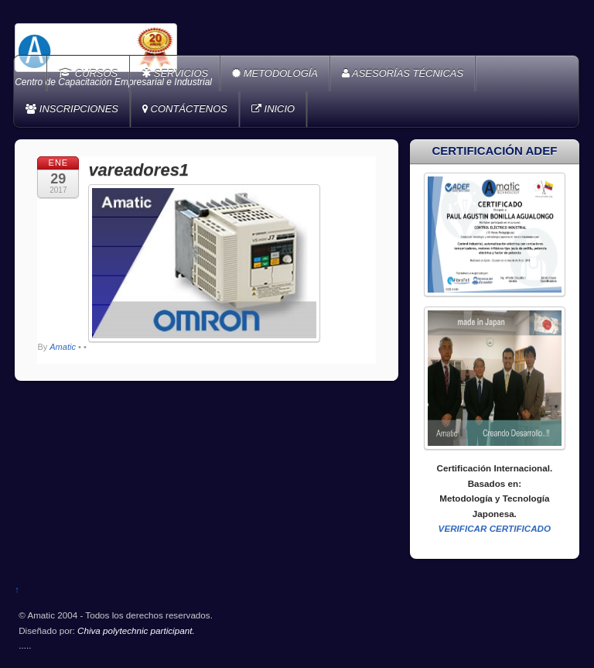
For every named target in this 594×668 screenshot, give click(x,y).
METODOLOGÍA (275, 73)
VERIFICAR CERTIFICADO (495, 528)
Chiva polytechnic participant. (136, 630)
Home (32, 73)
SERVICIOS (175, 73)
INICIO (273, 109)
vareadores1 (138, 170)
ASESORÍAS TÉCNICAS (402, 73)
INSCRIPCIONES (72, 109)
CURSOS (88, 73)
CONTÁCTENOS (184, 109)
